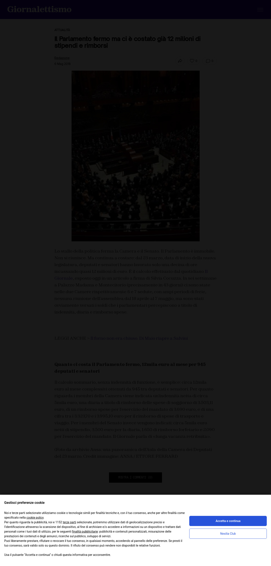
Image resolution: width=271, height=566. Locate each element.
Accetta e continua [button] (228, 521)
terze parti (69, 522)
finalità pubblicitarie (85, 531)
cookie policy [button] (35, 517)
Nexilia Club (228, 533)
